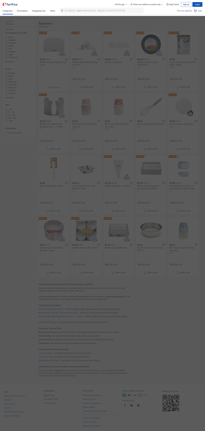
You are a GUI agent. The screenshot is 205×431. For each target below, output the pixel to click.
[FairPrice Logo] (10, 4)
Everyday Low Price (84, 370)
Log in (197, 4)
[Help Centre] (172, 4)
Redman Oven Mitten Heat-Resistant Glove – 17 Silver (61, 316)
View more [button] (9, 61)
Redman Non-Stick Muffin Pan (51, 309)
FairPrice (56, 299)
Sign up (186, 4)
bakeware (62, 322)
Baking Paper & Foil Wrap (49, 360)
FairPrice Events (99, 373)
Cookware (43, 357)
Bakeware (43, 288)
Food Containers (45, 353)
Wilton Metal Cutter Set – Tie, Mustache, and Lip (58, 313)
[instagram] (138, 407)
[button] (191, 11)
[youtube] (131, 407)
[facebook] (124, 407)
